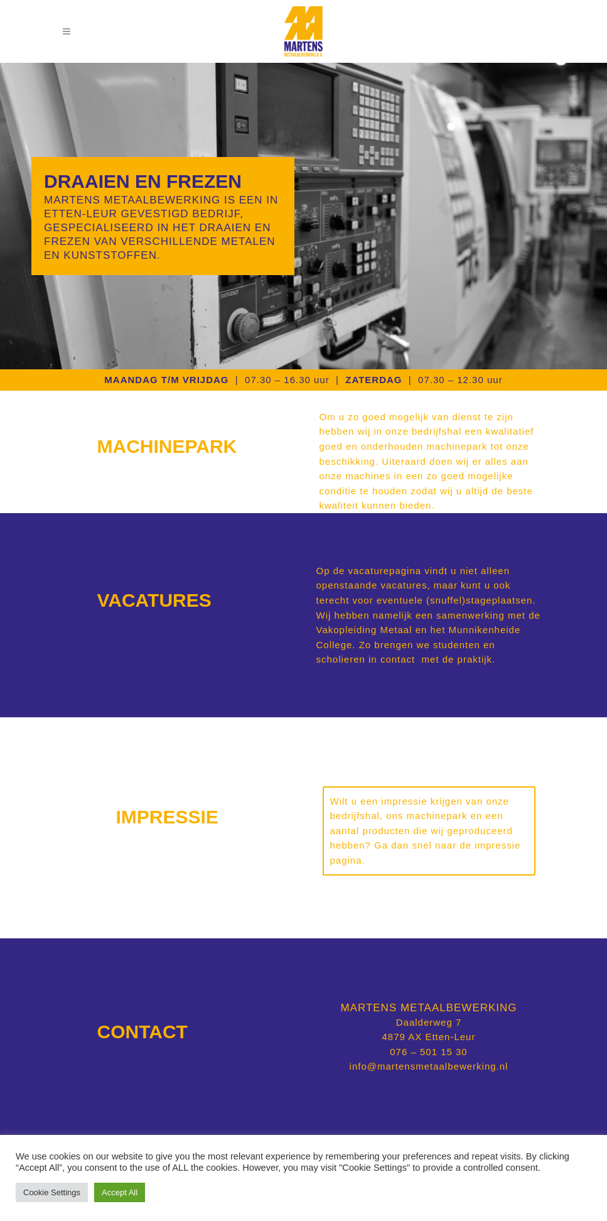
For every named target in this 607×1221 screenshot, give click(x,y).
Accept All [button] (119, 1192)
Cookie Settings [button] (51, 1192)
